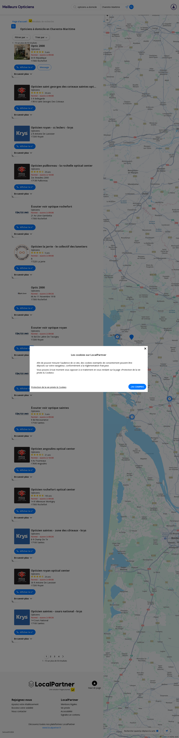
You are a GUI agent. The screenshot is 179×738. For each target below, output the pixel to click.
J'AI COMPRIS (138, 386)
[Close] (146, 348)
